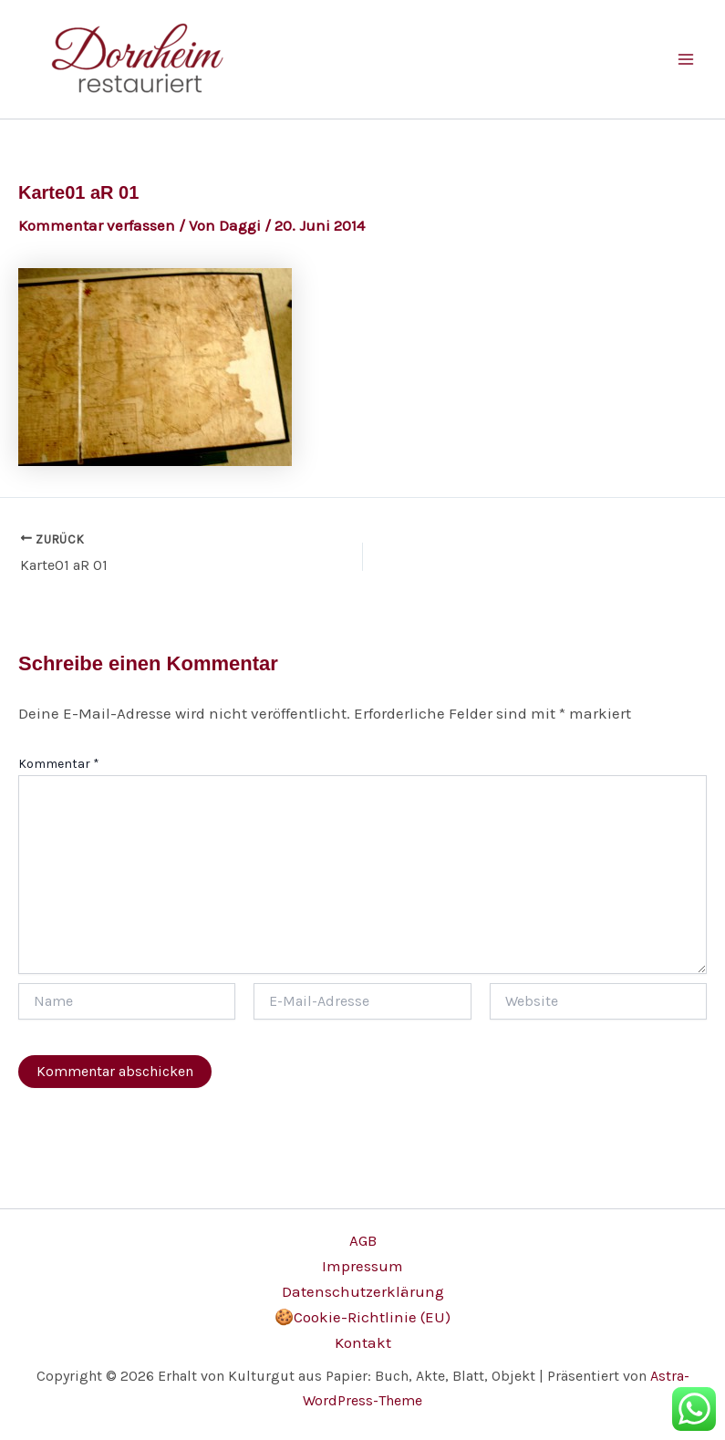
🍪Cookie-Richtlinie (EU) (362, 1317)
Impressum (362, 1266)
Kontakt (363, 1342)
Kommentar (58, 764)
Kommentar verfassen (96, 225)
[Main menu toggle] (687, 59)
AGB (363, 1240)
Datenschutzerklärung (363, 1291)
